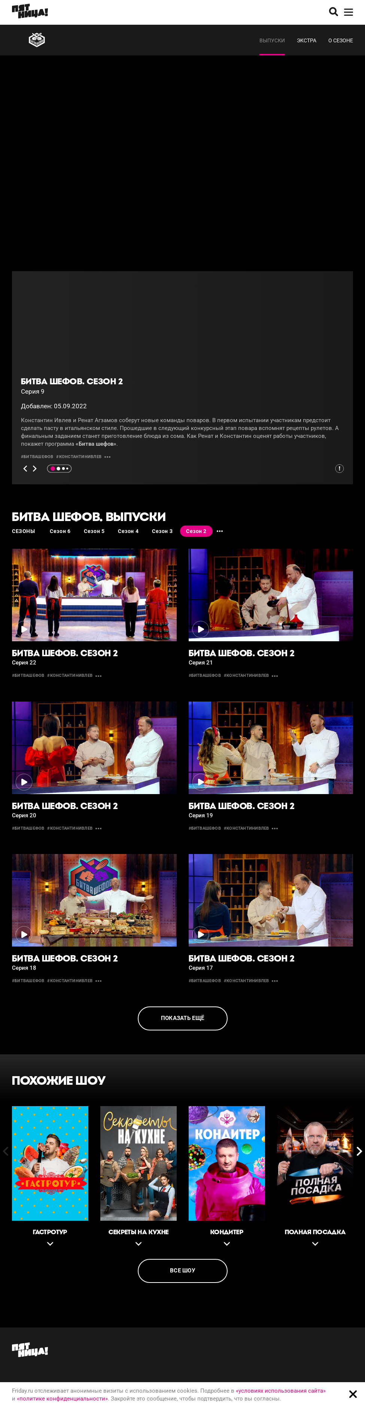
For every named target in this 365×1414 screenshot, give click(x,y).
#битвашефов (37, 456)
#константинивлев (78, 456)
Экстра (306, 40)
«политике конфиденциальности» (62, 1398)
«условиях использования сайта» (281, 1390)
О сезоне (340, 40)
